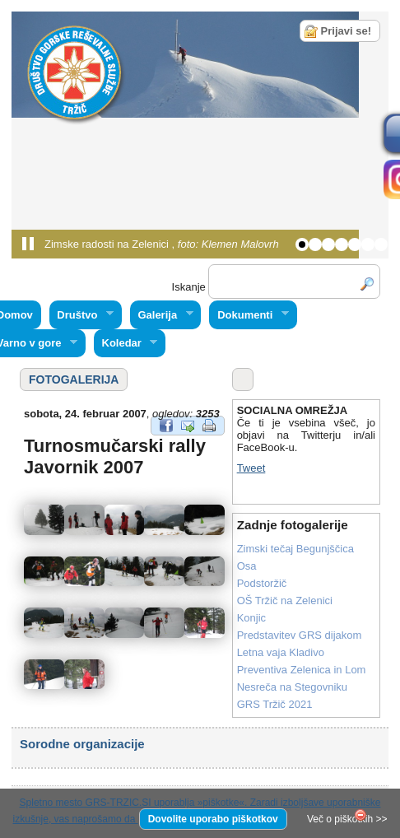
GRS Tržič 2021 (275, 704)
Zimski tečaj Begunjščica (295, 548)
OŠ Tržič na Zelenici (285, 600)
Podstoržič (262, 583)
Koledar (126, 343)
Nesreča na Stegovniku (292, 687)
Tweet (251, 468)
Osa (247, 566)
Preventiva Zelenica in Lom (301, 669)
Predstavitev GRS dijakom (299, 635)
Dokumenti (248, 315)
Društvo (81, 315)
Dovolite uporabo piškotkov (213, 819)
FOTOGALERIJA (74, 379)
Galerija (161, 315)
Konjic (251, 618)
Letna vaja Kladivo (280, 652)
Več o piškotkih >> (347, 819)
